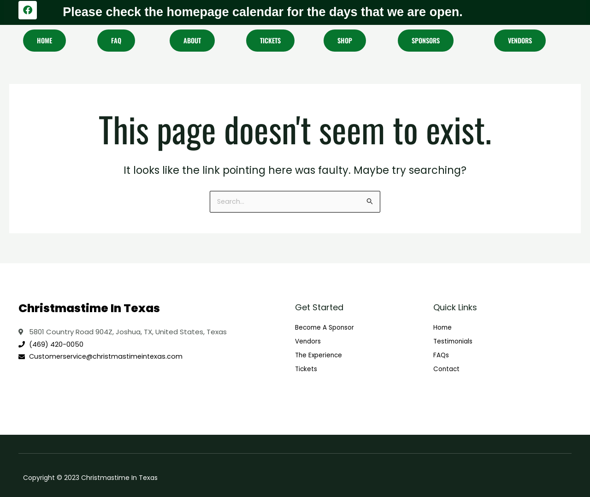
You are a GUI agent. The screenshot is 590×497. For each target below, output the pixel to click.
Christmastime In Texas (89, 307)
